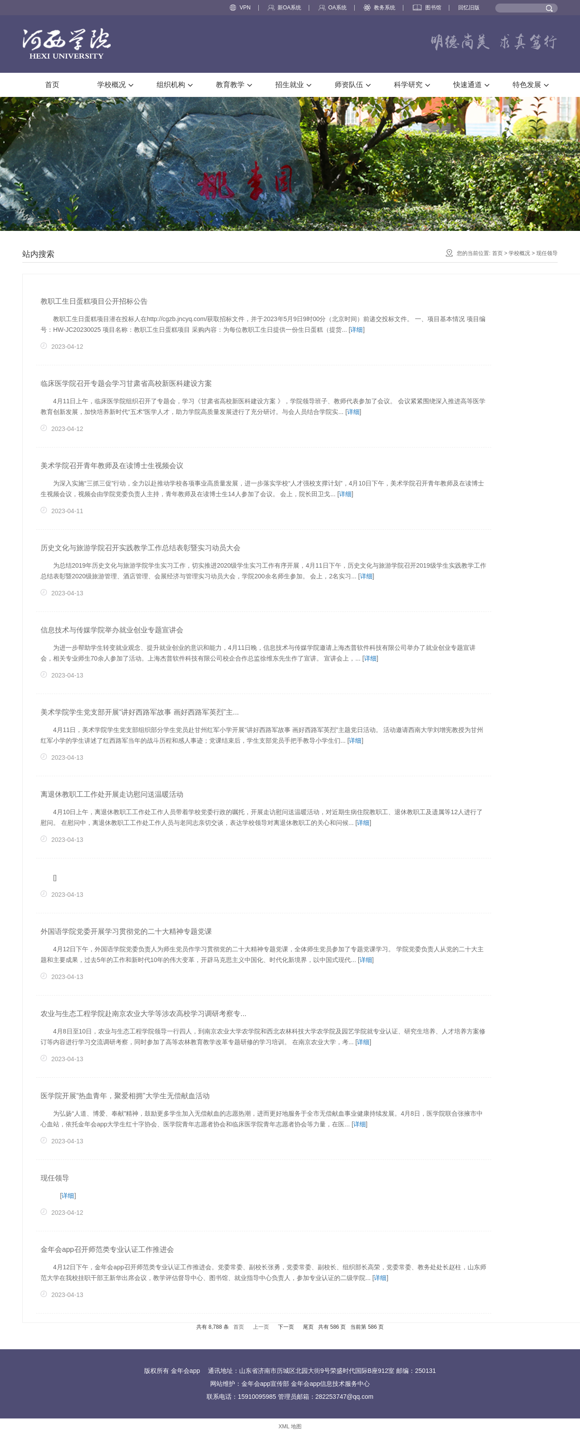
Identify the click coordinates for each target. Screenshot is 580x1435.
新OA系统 (284, 7)
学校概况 (519, 253)
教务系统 (379, 7)
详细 (356, 329)
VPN (240, 7)
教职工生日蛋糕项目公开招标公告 (94, 301)
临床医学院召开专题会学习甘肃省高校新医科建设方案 (126, 383)
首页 (497, 253)
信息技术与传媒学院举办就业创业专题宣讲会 (112, 630)
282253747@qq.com (344, 1396)
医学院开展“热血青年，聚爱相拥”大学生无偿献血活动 (125, 1096)
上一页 (261, 1327)
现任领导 (547, 253)
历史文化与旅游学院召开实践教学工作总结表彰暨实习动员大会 (140, 548)
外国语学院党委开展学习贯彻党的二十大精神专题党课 (126, 931)
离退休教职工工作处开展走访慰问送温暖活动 (112, 794)
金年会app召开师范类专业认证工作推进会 (107, 1249)
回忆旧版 (469, 7)
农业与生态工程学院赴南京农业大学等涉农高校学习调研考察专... (143, 1013)
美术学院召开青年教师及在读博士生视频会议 (112, 465)
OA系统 (333, 7)
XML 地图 (290, 1426)
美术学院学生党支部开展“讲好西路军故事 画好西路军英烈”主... (140, 712)
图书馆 (427, 7)
